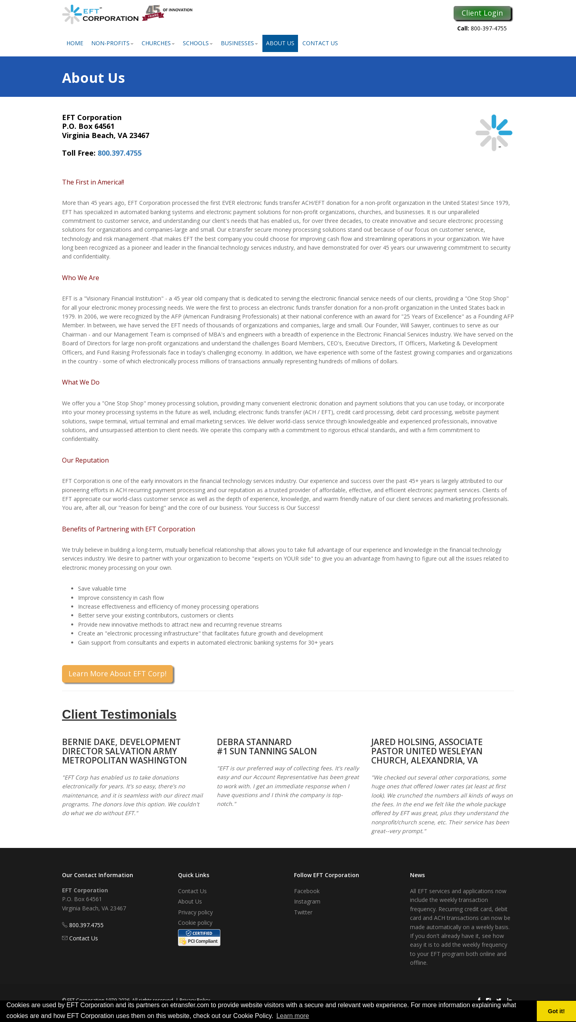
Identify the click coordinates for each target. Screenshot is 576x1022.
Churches (158, 43)
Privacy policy (195, 912)
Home (74, 43)
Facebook (307, 891)
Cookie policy (195, 922)
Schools (198, 43)
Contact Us (320, 43)
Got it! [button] (556, 1011)
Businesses (239, 43)
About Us (280, 43)
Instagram (307, 901)
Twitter (303, 912)
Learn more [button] (292, 1015)
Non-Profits (112, 43)
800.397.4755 (120, 153)
